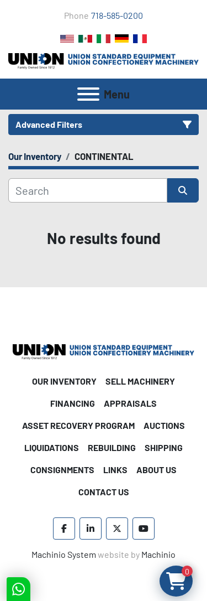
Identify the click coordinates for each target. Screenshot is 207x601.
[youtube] (143, 528)
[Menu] (88, 94)
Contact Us (103, 491)
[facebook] (64, 528)
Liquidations (51, 447)
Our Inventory (64, 381)
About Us (156, 469)
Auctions (164, 425)
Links (115, 469)
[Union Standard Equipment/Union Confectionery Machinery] (103, 350)
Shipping (164, 447)
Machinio (158, 554)
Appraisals (130, 403)
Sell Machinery (140, 381)
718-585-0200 (117, 15)
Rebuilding (112, 447)
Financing (72, 403)
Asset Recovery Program (78, 425)
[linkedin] (90, 528)
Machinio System (63, 554)
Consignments (62, 469)
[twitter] (117, 528)
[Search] (87, 190)
